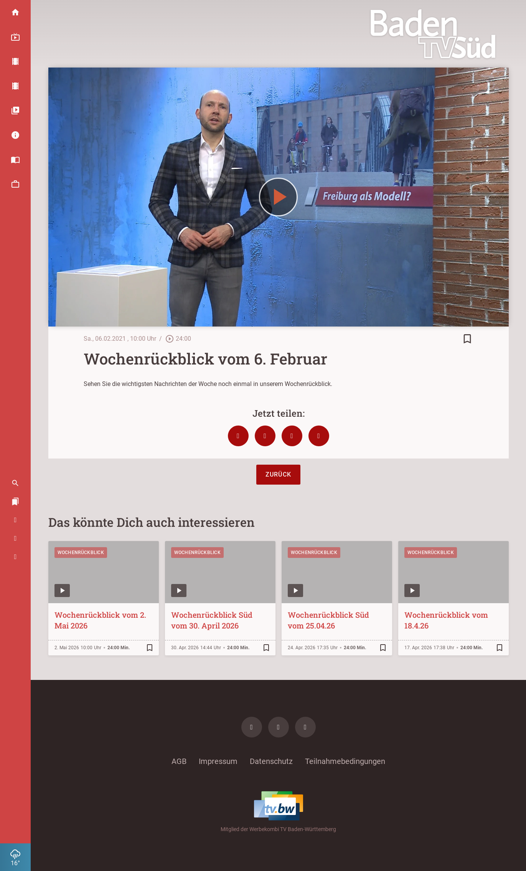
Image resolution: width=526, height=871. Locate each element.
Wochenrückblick (81, 552)
